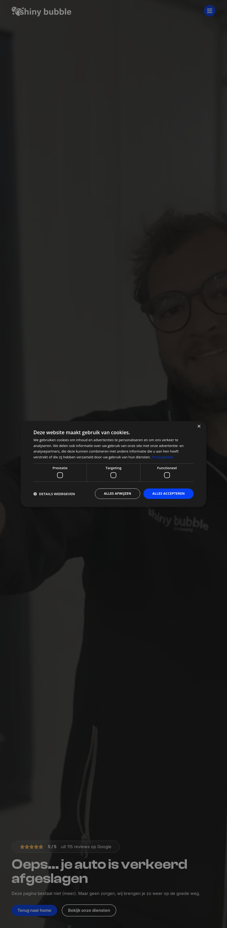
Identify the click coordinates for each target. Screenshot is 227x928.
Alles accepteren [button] (168, 493)
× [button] (199, 426)
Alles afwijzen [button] (117, 493)
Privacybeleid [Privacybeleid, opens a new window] (162, 457)
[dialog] (113, 464)
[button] (54, 494)
